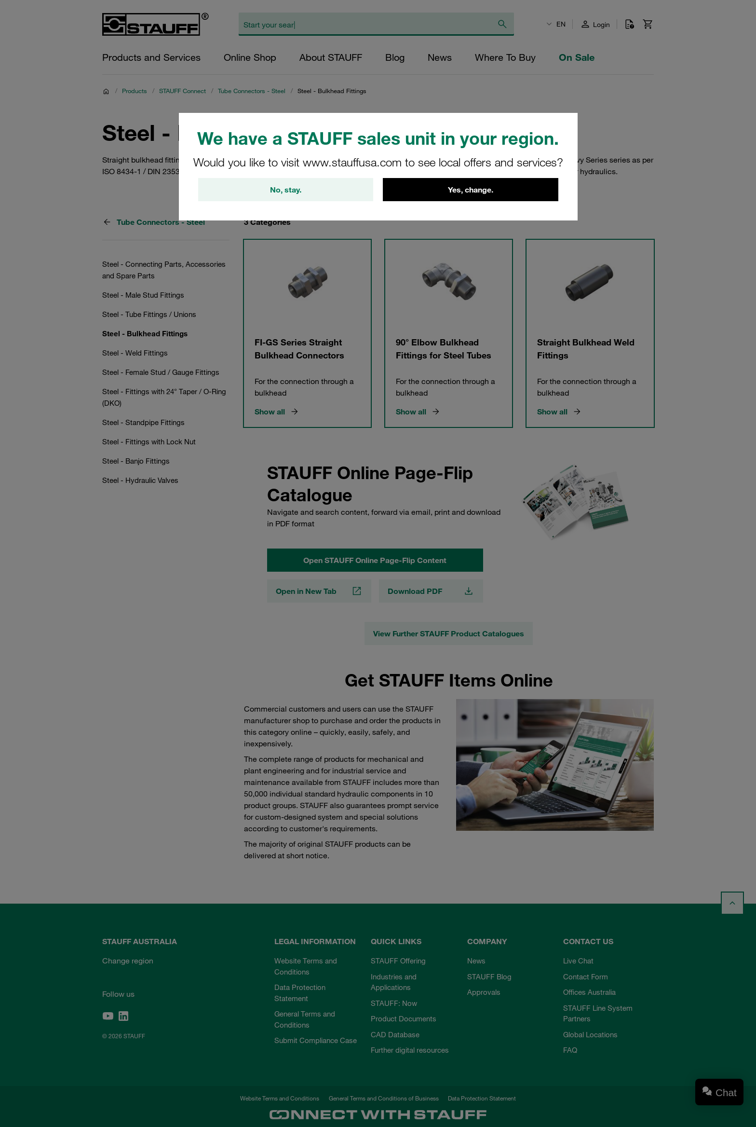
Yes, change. (470, 189)
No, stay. (285, 189)
